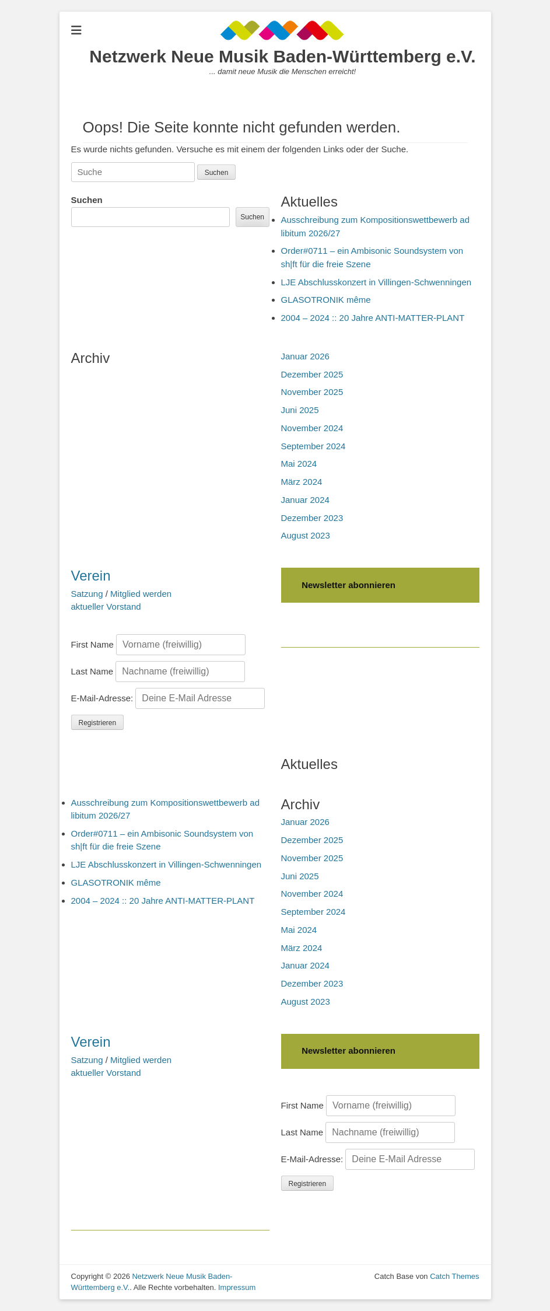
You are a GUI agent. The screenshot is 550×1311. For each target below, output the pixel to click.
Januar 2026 (305, 356)
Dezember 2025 (312, 374)
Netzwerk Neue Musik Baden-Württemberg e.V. (282, 56)
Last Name (92, 671)
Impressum (236, 1287)
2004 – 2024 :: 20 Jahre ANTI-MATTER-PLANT (373, 318)
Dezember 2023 (312, 518)
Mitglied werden (140, 594)
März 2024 (302, 482)
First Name (92, 644)
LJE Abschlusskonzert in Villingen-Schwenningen (376, 282)
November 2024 (312, 428)
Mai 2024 (299, 464)
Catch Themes (454, 1276)
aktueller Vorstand (106, 606)
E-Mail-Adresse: (168, 698)
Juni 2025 (300, 410)
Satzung (87, 594)
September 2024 (313, 446)
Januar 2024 (305, 500)
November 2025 (312, 392)
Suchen (87, 200)
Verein (91, 575)
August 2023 (305, 535)
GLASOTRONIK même (326, 300)
